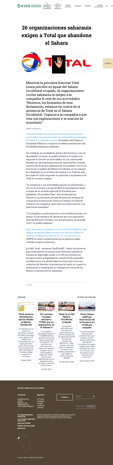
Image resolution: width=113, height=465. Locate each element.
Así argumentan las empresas (25, 415)
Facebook (40, 405)
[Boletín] (80, 406)
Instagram (40, 401)
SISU (25, 457)
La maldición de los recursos (57, 5)
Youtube (40, 403)
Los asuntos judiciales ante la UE (26, 420)
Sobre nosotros (68, 6)
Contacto (88, 6)
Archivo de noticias (86, 297)
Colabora (108, 63)
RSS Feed (21, 428)
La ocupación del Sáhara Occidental (47, 5)
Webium (41, 457)
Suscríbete (90, 406)
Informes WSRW (24, 423)
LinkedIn (40, 408)
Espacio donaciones (99, 6)
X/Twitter (40, 399)
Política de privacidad (26, 426)
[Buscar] (83, 396)
